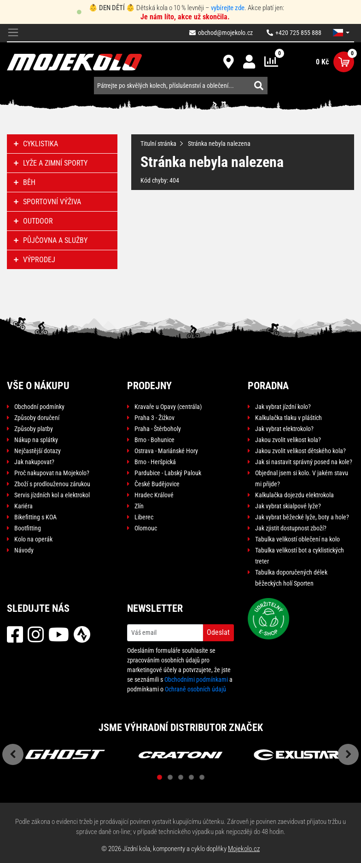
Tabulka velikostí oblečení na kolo (297, 539)
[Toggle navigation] (13, 33)
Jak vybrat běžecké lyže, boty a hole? (302, 517)
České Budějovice (157, 484)
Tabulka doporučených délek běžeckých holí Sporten (291, 578)
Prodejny (149, 385)
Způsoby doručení (36, 417)
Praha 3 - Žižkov (154, 417)
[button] (341, 32)
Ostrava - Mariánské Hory (166, 451)
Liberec (143, 517)
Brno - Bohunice (154, 439)
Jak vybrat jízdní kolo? (283, 406)
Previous (12, 754)
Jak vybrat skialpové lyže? (288, 506)
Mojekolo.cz (244, 849)
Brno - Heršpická (155, 462)
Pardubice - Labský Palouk (167, 473)
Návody (24, 550)
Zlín (139, 506)
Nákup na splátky (36, 439)
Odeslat (218, 632)
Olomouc (145, 528)
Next (348, 754)
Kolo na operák (33, 539)
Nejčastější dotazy (37, 451)
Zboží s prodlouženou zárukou (52, 484)
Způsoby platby (33, 428)
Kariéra (23, 506)
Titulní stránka (158, 143)
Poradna (268, 385)
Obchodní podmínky (39, 406)
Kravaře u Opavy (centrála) (168, 406)
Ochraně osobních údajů (195, 689)
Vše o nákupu (38, 385)
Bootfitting (27, 528)
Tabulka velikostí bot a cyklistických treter (299, 556)
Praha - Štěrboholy (157, 428)
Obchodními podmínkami (196, 679)
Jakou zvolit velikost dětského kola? (300, 451)
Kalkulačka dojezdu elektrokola (294, 495)
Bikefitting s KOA (35, 517)
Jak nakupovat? (34, 462)
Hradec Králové (154, 495)
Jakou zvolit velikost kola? (288, 439)
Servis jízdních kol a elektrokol (52, 495)
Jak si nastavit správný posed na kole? (303, 462)
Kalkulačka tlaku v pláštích (288, 417)
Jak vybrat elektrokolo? (284, 428)
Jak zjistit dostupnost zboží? (290, 528)
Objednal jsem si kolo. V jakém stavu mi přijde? (301, 478)
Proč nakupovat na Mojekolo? (51, 473)
